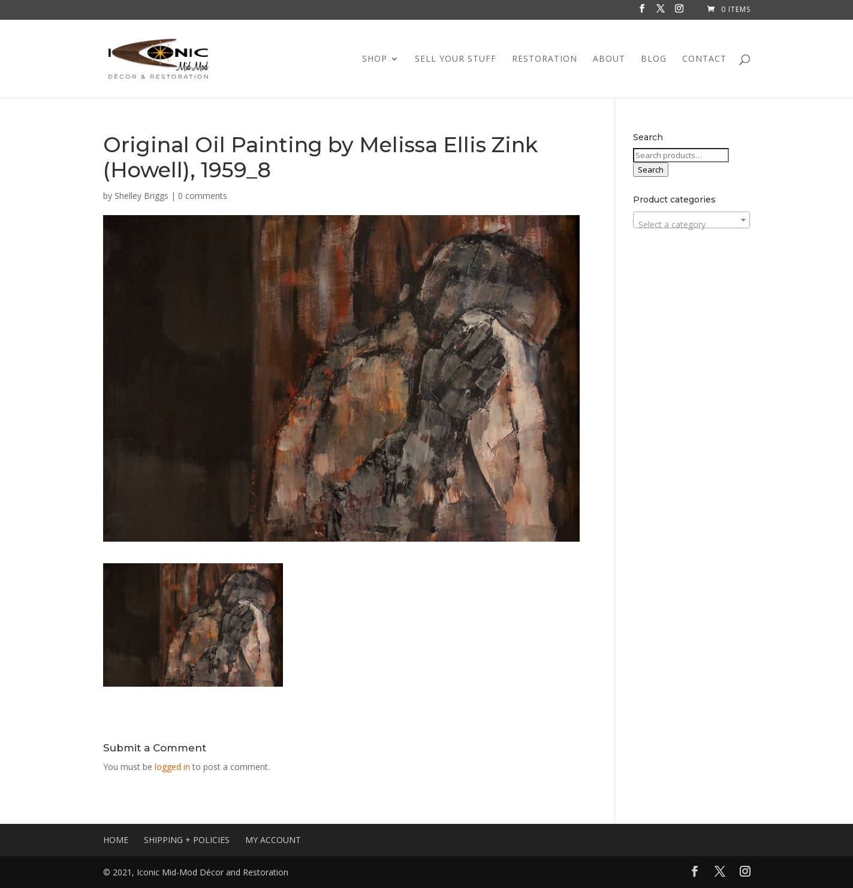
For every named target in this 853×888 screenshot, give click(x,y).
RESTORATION (544, 59)
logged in (172, 766)
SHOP (374, 59)
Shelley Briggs (141, 195)
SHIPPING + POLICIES (187, 839)
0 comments (202, 195)
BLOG (654, 59)
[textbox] (691, 224)
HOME (115, 839)
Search (651, 169)
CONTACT (704, 59)
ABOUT (609, 59)
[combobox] (691, 220)
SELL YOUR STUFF (455, 59)
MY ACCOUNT (273, 839)
